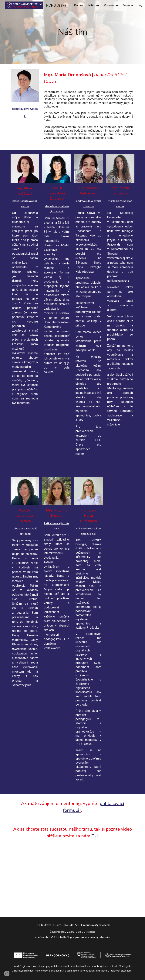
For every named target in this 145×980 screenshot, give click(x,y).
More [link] (126, 5)
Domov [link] (78, 5)
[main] (72, 32)
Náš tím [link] (93, 5)
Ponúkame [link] (111, 5)
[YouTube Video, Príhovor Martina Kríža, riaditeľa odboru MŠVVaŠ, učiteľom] (72, 872)
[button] (140, 5)
